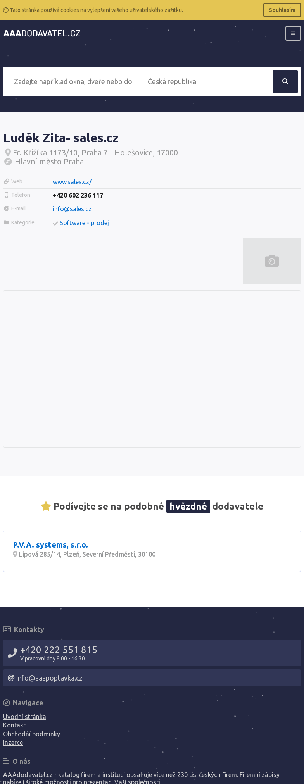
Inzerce (13, 742)
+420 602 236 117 (78, 195)
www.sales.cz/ (72, 181)
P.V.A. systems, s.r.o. (50, 544)
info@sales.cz (72, 208)
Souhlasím (282, 10)
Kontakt (14, 725)
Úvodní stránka (24, 716)
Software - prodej (84, 222)
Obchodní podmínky (31, 734)
